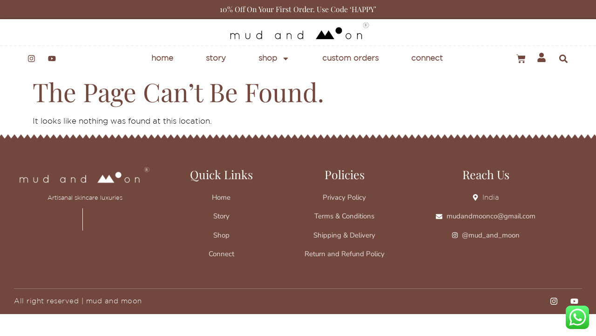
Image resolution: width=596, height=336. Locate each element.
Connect (427, 58)
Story (216, 58)
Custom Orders (350, 58)
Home (162, 58)
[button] (563, 58)
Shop (274, 59)
